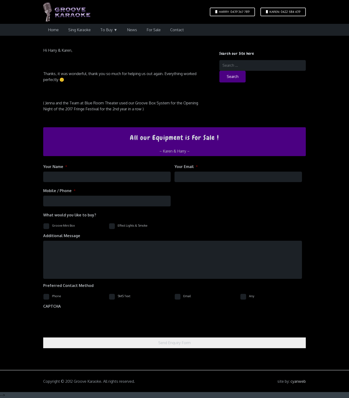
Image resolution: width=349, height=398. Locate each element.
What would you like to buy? (69, 215)
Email (187, 296)
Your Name (55, 166)
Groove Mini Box (63, 225)
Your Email (186, 166)
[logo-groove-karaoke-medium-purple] (66, 11)
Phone (56, 296)
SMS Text (124, 296)
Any (251, 296)
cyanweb (298, 381)
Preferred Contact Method (68, 285)
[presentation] (79, 320)
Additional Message (61, 235)
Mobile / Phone (59, 190)
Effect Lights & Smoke (132, 225)
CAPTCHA (52, 306)
